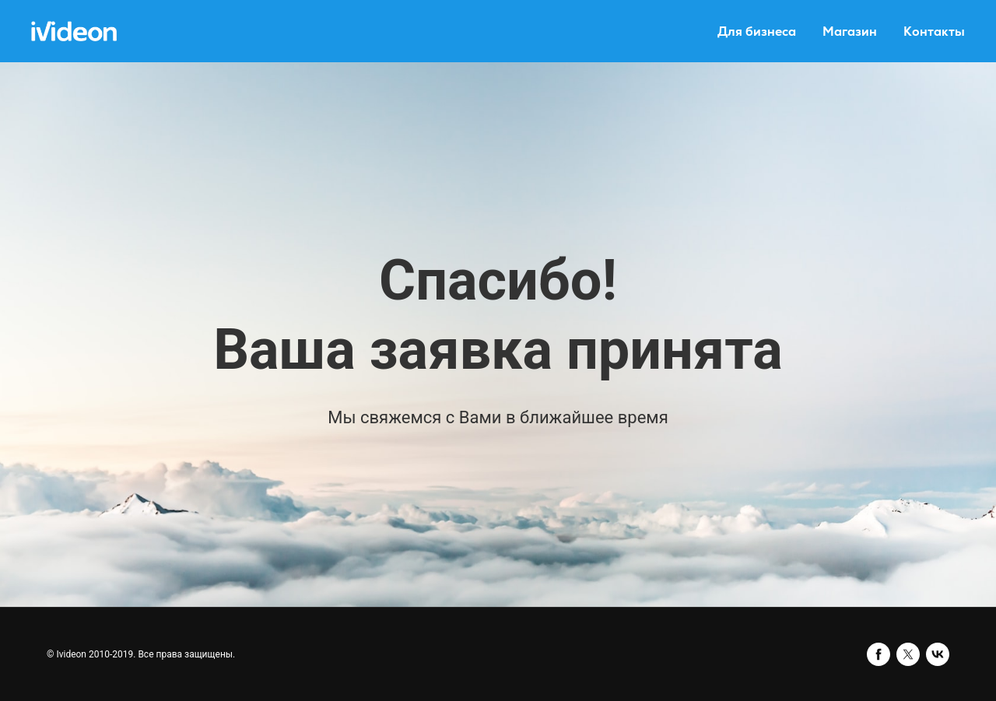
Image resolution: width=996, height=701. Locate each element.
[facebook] (878, 654)
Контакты (934, 31)
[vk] (937, 654)
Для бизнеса (756, 31)
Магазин (849, 31)
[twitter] (908, 654)
